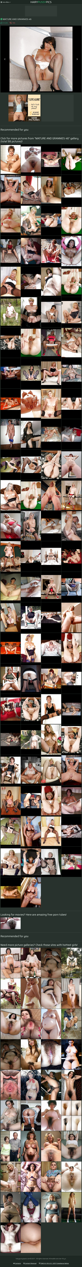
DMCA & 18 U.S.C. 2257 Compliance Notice (54, 1263)
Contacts (17, 1263)
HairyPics (41, 2)
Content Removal (29, 1263)
